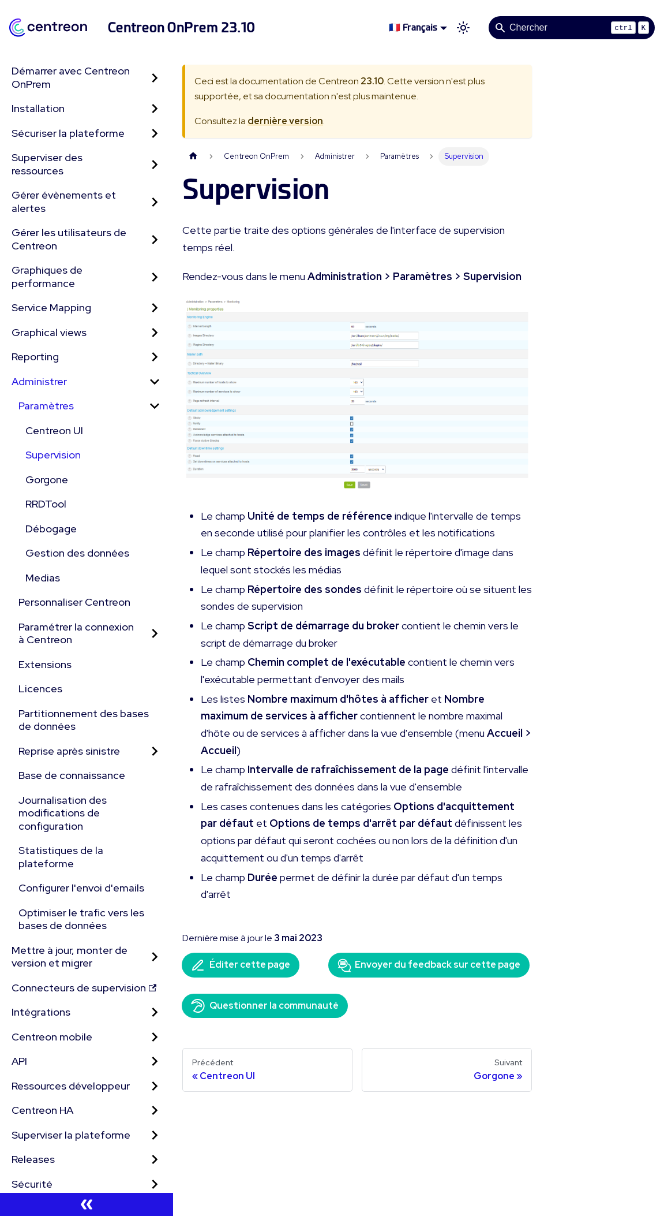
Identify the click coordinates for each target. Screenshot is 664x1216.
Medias (42, 577)
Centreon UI (54, 430)
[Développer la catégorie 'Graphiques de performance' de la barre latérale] (154, 276)
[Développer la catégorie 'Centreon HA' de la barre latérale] (154, 1110)
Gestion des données (77, 552)
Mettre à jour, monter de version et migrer (69, 956)
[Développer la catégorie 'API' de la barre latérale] (154, 1061)
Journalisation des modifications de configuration (62, 813)
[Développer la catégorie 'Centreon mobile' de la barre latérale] (154, 1037)
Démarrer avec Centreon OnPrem (71, 77)
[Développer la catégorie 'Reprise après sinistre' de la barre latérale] (154, 751)
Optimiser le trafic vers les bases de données (81, 919)
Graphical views (49, 332)
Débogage (51, 528)
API (19, 1061)
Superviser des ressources (47, 164)
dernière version (285, 121)
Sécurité (32, 1184)
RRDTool (45, 503)
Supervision (53, 454)
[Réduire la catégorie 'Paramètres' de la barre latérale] (154, 406)
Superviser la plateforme (71, 1135)
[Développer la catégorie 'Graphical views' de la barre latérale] (154, 333)
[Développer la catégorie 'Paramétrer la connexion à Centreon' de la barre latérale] (154, 633)
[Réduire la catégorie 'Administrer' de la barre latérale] (154, 382)
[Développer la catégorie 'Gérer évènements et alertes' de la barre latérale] (154, 201)
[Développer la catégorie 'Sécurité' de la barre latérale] (154, 1184)
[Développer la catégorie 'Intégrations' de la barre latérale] (154, 1012)
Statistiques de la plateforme (60, 857)
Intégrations (41, 1012)
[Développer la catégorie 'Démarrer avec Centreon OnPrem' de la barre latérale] (154, 77)
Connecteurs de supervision (84, 987)
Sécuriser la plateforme (68, 133)
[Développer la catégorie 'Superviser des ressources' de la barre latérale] (154, 164)
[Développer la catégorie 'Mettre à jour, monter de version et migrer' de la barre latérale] (154, 957)
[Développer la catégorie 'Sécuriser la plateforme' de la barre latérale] (154, 133)
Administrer (39, 381)
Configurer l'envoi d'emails (81, 887)
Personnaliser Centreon (74, 602)
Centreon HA (42, 1110)
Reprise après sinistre (69, 751)
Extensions (45, 664)
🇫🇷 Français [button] (413, 27)
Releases (33, 1159)
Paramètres (46, 405)
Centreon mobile (52, 1036)
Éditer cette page (240, 965)
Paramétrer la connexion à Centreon (76, 633)
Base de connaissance (71, 775)
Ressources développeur (71, 1085)
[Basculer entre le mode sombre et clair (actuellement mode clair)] (463, 27)
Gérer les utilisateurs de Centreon (69, 239)
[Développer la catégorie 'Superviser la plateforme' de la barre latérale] (154, 1135)
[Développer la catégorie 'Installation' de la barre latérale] (154, 109)
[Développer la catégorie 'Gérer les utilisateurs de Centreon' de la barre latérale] (154, 239)
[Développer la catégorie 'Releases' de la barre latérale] (154, 1159)
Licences (40, 688)
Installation (38, 108)
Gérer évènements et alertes (64, 201)
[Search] (572, 27)
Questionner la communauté (265, 1006)
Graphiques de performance (47, 276)
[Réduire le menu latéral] (86, 1204)
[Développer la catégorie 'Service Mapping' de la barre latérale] (154, 308)
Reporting (35, 356)
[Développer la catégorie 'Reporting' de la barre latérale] (154, 357)
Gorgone (46, 479)
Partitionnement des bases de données (83, 720)
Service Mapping (51, 307)
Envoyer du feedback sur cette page (428, 965)
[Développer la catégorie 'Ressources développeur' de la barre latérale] (154, 1086)
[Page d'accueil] (193, 156)
